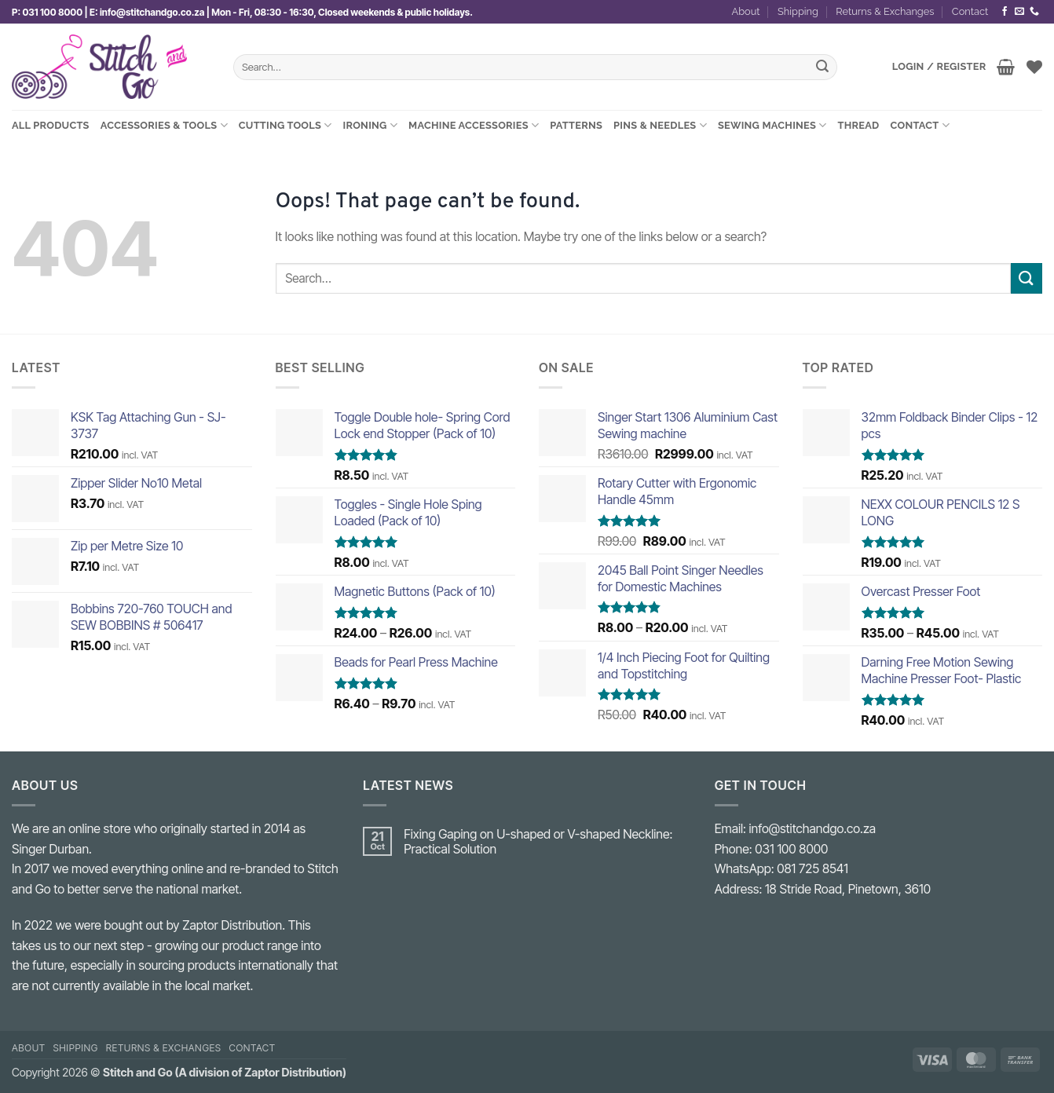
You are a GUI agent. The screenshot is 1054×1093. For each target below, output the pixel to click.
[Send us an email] (1019, 11)
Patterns (576, 125)
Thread (859, 125)
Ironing (370, 125)
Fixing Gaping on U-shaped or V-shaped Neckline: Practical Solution (538, 842)
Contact (970, 11)
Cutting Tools (285, 125)
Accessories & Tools (164, 125)
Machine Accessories (473, 125)
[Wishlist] (1034, 66)
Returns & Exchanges (885, 11)
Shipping (798, 11)
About (746, 11)
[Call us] (1034, 11)
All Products (51, 125)
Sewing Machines (772, 125)
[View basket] (1006, 66)
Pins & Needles (660, 125)
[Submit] (822, 67)
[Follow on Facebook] (1004, 11)
